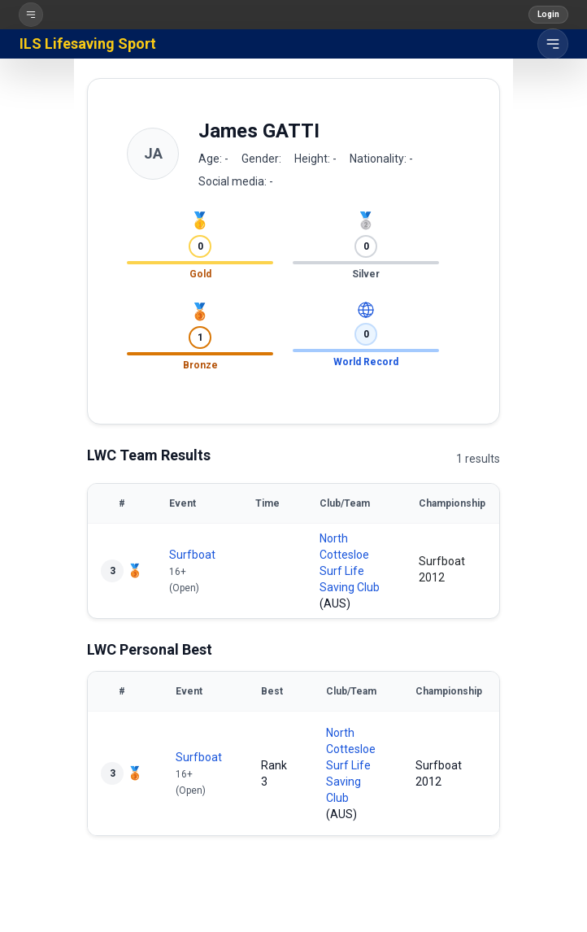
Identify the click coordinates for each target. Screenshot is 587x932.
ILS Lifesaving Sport (88, 43)
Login (548, 14)
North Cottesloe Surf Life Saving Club (351, 765)
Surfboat (192, 554)
